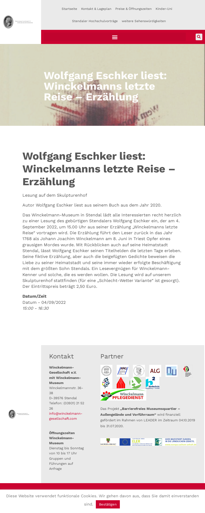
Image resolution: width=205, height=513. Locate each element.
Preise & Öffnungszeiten (133, 9)
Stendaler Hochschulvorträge (95, 21)
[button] (115, 37)
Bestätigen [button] (108, 504)
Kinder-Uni (164, 9)
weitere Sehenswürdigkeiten (144, 21)
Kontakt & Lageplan (96, 9)
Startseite (69, 9)
